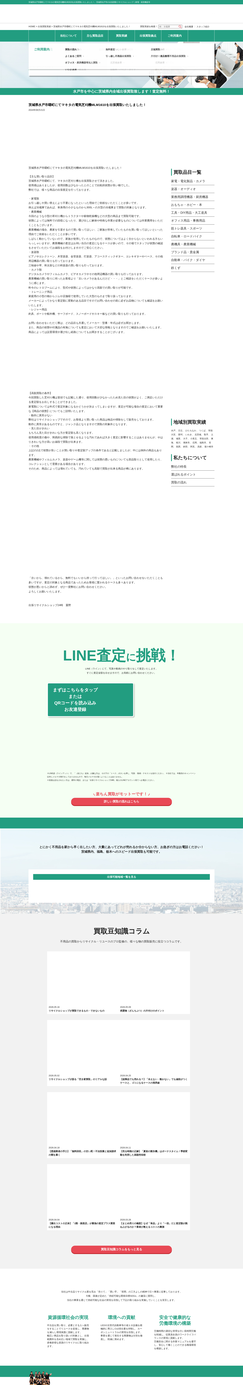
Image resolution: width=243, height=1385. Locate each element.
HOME (32, 26)
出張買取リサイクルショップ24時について (89, 1210)
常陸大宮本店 (74, 1270)
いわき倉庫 (72, 1290)
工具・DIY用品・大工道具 (189, 212)
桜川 (178, 442)
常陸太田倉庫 (163, 1277)
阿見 (192, 446)
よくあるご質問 (75, 1308)
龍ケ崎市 (209, 446)
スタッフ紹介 (203, 26)
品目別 (103, 1259)
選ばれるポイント (183, 474)
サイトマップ (122, 1324)
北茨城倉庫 (117, 1283)
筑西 (178, 446)
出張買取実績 (44, 26)
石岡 (194, 442)
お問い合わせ (201, 35)
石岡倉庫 (160, 1283)
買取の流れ (179, 482)
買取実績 (121, 35)
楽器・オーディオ (183, 189)
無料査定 (111, 1301)
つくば (202, 430)
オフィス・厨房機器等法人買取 (83, 1314)
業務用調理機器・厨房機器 (189, 197)
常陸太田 (204, 438)
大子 (185, 438)
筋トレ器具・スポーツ (186, 228)
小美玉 (193, 438)
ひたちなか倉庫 (119, 1270)
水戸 (173, 430)
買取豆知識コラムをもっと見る (121, 1070)
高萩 (199, 446)
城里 (178, 438)
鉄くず (175, 268)
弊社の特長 (179, 466)
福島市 (203, 442)
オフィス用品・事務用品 (188, 220)
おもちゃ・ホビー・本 (186, 204)
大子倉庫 (160, 1270)
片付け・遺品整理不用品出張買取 (168, 1308)
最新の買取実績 (75, 1259)
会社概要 (189, 26)
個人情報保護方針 (67, 1324)
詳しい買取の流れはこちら (121, 802)
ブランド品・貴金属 (185, 252)
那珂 (180, 434)
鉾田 (185, 446)
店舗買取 (156, 1301)
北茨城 (198, 434)
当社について (68, 35)
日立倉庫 (71, 1283)
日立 (180, 430)
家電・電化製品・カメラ (188, 181)
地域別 (130, 1259)
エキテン (124, 1217)
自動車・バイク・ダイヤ (188, 260)
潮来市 (186, 442)
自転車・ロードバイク (186, 236)
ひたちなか (190, 430)
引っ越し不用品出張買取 (119, 1308)
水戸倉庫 (71, 1277)
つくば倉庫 (117, 1277)
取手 (206, 434)
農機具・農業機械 (183, 244)
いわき (188, 434)
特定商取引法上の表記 (95, 1324)
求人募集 (71, 1217)
